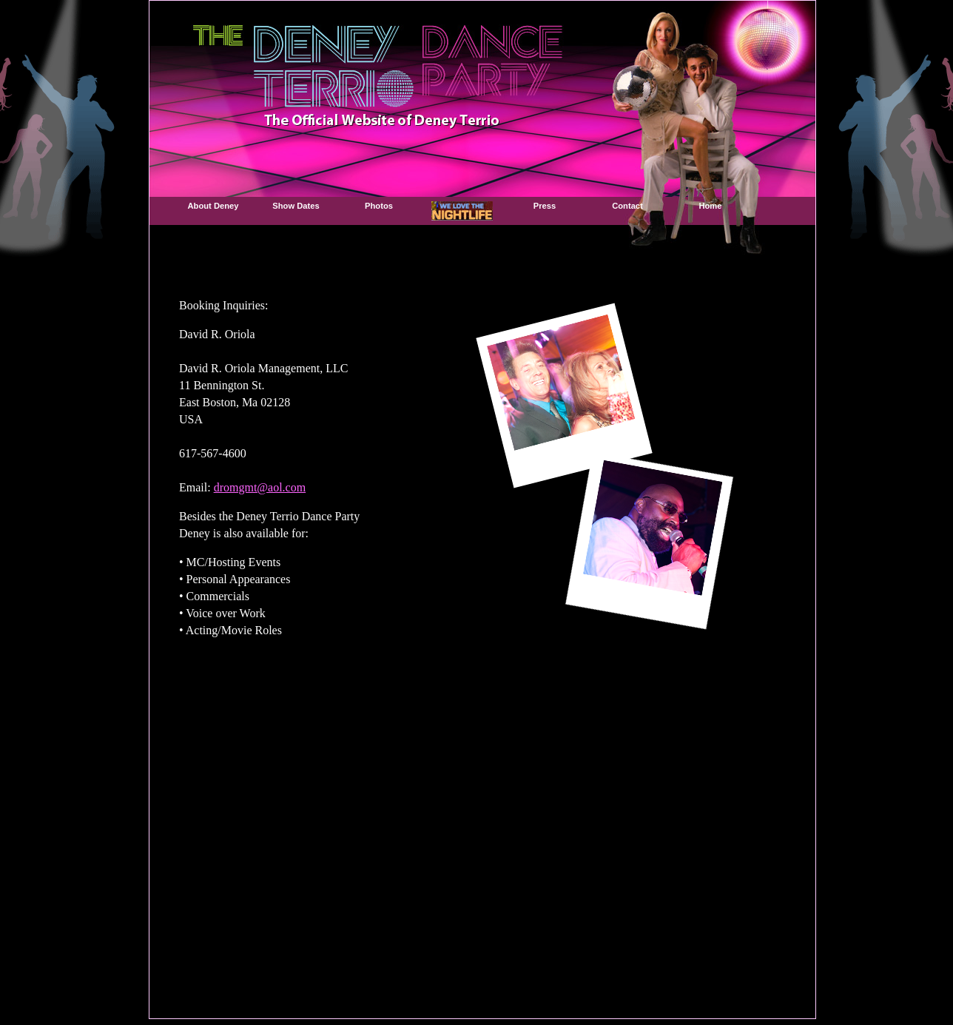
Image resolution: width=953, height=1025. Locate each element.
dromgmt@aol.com (260, 487)
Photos (379, 205)
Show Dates (295, 205)
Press (544, 205)
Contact (627, 205)
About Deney (213, 205)
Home (709, 205)
